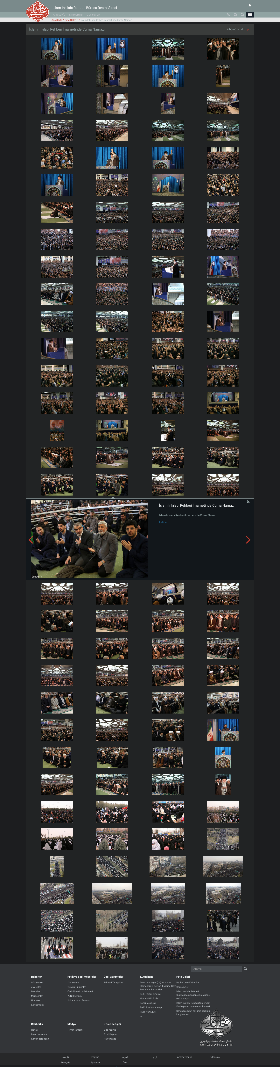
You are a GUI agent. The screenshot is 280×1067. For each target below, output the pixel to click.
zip (247, 29)
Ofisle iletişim (112, 1024)
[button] (250, 15)
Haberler (36, 976)
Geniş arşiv (93, 14)
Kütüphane (146, 976)
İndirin (163, 522)
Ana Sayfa (59, 14)
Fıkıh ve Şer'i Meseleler (81, 976)
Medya (71, 1024)
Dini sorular (76, 14)
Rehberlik (37, 1024)
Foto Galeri (70, 20)
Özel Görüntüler (113, 976)
